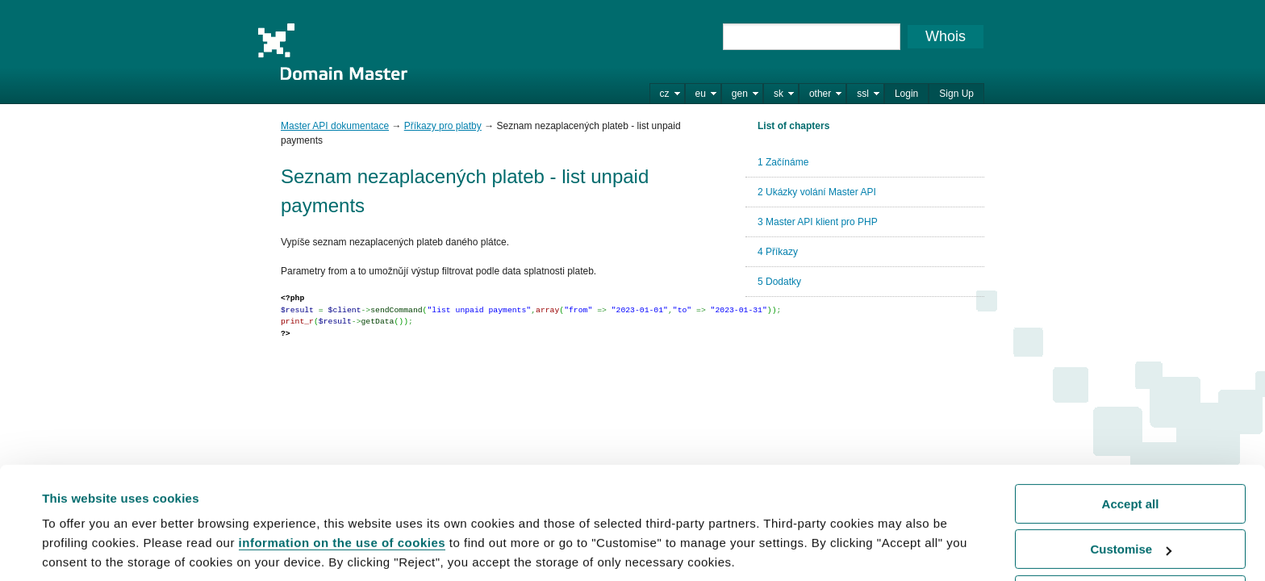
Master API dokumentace (335, 126)
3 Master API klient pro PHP (818, 222)
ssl (863, 93)
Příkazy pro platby (443, 126)
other (820, 93)
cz (665, 93)
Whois (945, 36)
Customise (1130, 491)
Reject (1130, 537)
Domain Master (332, 51)
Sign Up (956, 93)
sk (778, 93)
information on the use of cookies (342, 484)
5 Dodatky (779, 281)
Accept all (1130, 446)
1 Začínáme (783, 162)
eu (700, 93)
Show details (79, 548)
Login (906, 93)
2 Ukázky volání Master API (817, 192)
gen (740, 93)
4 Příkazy (778, 251)
